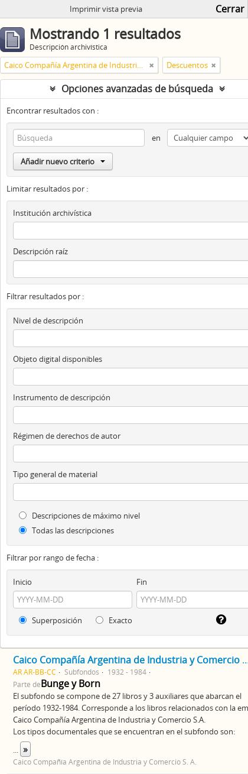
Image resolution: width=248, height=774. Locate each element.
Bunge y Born (70, 683)
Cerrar (230, 9)
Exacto (114, 620)
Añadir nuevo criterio (63, 161)
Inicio (22, 582)
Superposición (50, 620)
